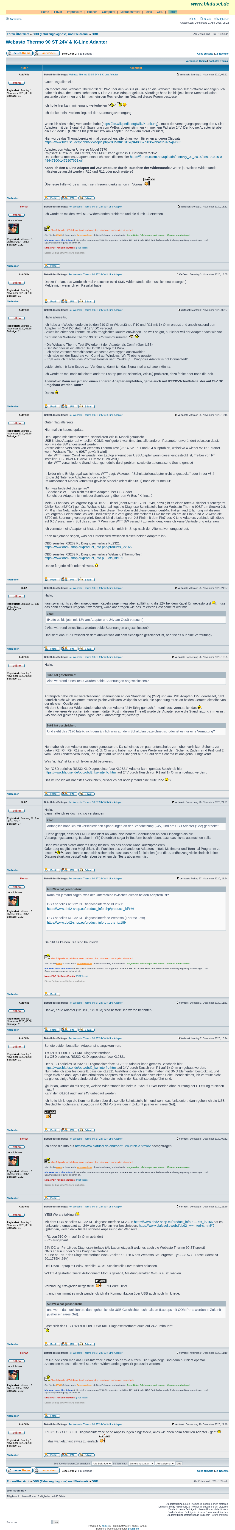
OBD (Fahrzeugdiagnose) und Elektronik (60, 34)
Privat (58, 12)
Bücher (92, 12)
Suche (206, 18)
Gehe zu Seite (205, 53)
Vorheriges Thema (196, 61)
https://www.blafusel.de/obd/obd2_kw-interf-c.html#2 (113, 1146)
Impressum (74, 12)
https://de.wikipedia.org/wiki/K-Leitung (130, 124)
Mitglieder (221, 18)
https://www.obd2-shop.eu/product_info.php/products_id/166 (88, 547)
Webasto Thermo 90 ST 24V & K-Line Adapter (56, 41)
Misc (148, 12)
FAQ (193, 18)
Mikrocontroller (130, 12)
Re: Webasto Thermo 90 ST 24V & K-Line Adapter (96, 206)
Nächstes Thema (218, 61)
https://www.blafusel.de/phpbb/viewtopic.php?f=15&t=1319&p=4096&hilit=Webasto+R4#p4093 (113, 142)
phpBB (105, 1525)
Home (45, 12)
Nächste (224, 53)
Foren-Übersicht (18, 34)
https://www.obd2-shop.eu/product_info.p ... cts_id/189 (84, 558)
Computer (108, 12)
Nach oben (13, 198)
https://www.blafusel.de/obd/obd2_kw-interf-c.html (81, 772)
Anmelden (14, 18)
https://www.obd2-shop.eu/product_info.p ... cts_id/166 (173, 1222)
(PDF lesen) (66, 247)
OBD (160, 12)
